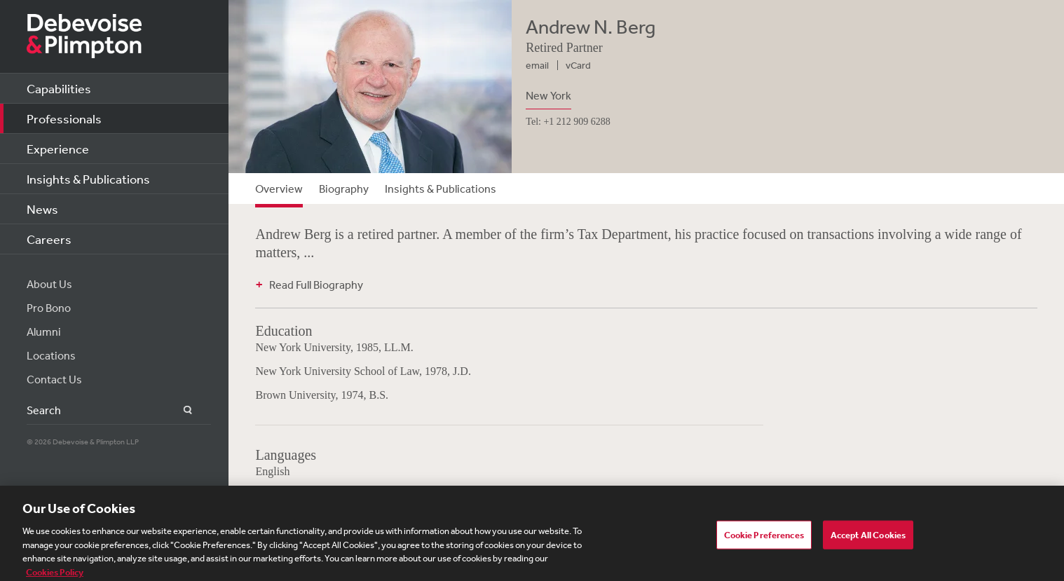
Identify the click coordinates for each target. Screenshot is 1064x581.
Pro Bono (49, 308)
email (537, 65)
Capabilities (59, 88)
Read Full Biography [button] (316, 285)
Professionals (64, 118)
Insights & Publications (88, 178)
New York (548, 95)
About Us (49, 284)
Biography (344, 189)
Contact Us (54, 379)
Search (180, 410)
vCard (578, 65)
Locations (51, 355)
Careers (49, 239)
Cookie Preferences (764, 539)
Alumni (44, 331)
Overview (279, 189)
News (42, 209)
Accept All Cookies (868, 539)
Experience (58, 148)
